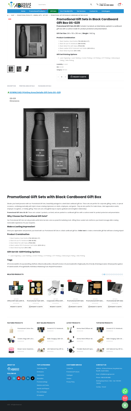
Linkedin (28, 378)
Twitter (14, 378)
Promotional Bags (42, 382)
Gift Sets (53, 11)
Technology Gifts (42, 368)
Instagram (23, 378)
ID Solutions (40, 395)
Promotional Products (38, 10)
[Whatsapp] (125, 391)
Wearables (40, 378)
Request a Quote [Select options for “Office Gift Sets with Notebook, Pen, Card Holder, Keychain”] (16, 307)
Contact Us (94, 11)
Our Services (81, 11)
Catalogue (69, 375)
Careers (68, 378)
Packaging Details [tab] (44, 86)
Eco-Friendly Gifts (66, 11)
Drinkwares (40, 372)
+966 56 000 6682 (106, 5)
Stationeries (40, 375)
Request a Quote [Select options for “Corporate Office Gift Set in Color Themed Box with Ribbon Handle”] (55, 307)
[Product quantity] (62, 76)
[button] (102, 274)
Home (23, 11)
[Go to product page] (16, 288)
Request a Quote (79, 77)
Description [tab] (11, 86)
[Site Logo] (19, 4)
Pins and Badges (42, 392)
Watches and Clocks (43, 385)
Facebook (9, 378)
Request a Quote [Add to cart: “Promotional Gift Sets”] (76, 307)
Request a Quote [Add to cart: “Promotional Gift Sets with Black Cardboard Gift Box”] (96, 307)
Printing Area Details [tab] (27, 86)
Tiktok (33, 378)
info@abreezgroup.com (107, 374)
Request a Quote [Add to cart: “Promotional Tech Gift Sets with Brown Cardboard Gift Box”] (37, 307)
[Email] (125, 398)
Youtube (19, 378)
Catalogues (106, 11)
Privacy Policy (70, 382)
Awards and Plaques (43, 388)
